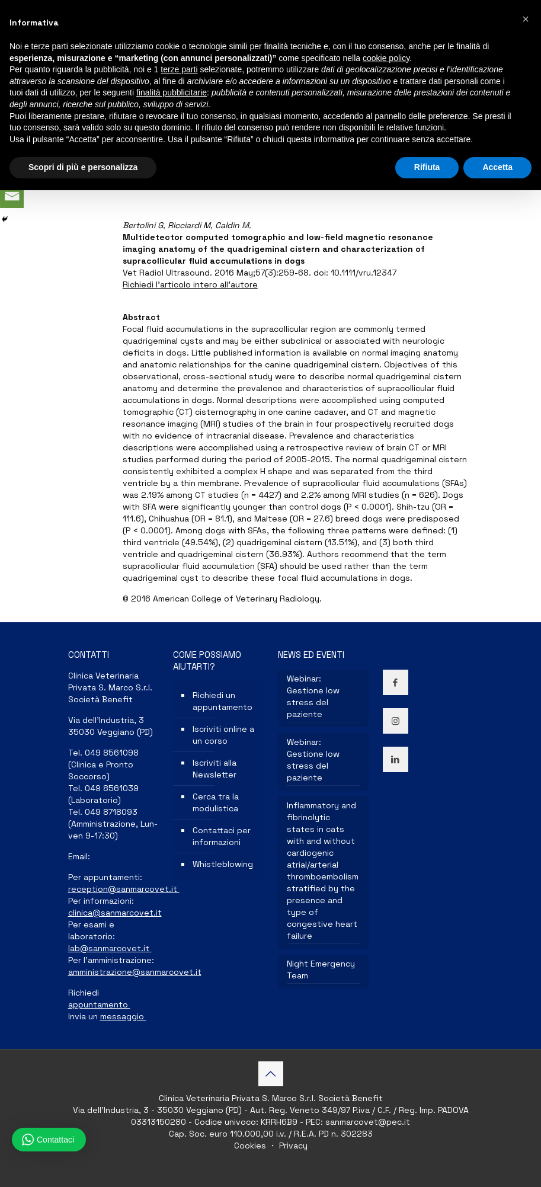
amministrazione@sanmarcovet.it (134, 972)
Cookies (251, 1145)
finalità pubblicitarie (171, 92)
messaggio (123, 1016)
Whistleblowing (223, 864)
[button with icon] (395, 682)
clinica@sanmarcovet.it (115, 912)
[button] (525, 18)
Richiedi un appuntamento (222, 701)
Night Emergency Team (321, 969)
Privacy (292, 1145)
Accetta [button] (497, 167)
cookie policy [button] (386, 58)
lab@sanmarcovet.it (110, 948)
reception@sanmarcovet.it (124, 889)
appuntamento (99, 1004)
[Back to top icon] (270, 1073)
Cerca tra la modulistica (216, 802)
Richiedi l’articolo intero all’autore (190, 284)
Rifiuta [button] (427, 167)
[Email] (12, 196)
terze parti (179, 69)
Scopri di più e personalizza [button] (82, 167)
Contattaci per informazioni (222, 836)
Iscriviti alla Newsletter (214, 768)
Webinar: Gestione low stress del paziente (313, 696)
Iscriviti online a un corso (223, 735)
